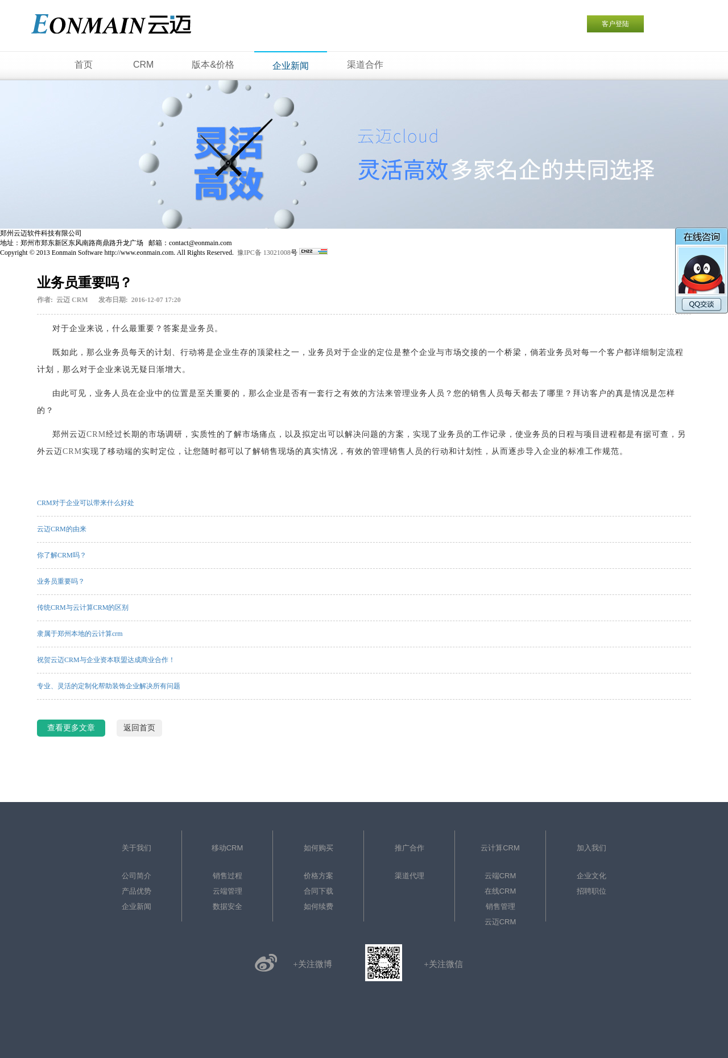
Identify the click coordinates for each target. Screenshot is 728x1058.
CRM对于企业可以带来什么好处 (85, 503)
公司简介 (136, 875)
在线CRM (500, 891)
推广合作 (409, 848)
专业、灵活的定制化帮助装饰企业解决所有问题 (108, 686)
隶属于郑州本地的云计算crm (80, 634)
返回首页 (139, 728)
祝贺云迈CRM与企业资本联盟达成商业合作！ (106, 660)
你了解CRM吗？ (61, 555)
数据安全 (227, 906)
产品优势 (136, 891)
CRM (96, 434)
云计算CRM (500, 848)
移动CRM (227, 848)
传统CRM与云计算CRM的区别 (83, 607)
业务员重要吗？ (61, 581)
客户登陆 (615, 24)
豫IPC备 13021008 (264, 253)
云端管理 (227, 891)
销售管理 (500, 906)
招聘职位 (591, 891)
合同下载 (318, 891)
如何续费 (318, 906)
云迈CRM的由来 (61, 529)
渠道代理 (409, 875)
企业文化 (591, 875)
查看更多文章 (71, 728)
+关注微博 (312, 964)
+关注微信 (443, 964)
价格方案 (318, 875)
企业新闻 (136, 906)
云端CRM (500, 875)
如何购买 (318, 848)
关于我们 (136, 848)
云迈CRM (500, 922)
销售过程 (227, 875)
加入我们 (591, 848)
